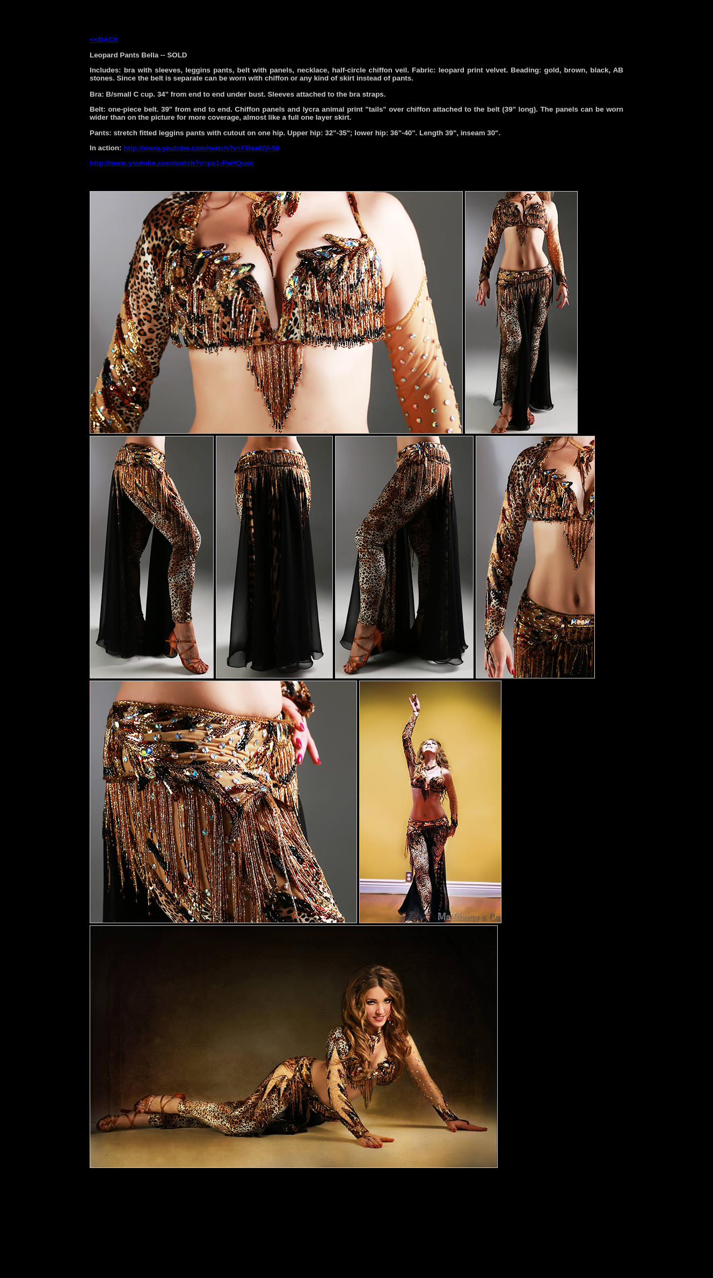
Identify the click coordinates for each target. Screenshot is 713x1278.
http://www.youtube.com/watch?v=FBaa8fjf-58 (201, 148)
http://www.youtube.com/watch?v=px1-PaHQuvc (172, 163)
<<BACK (104, 39)
